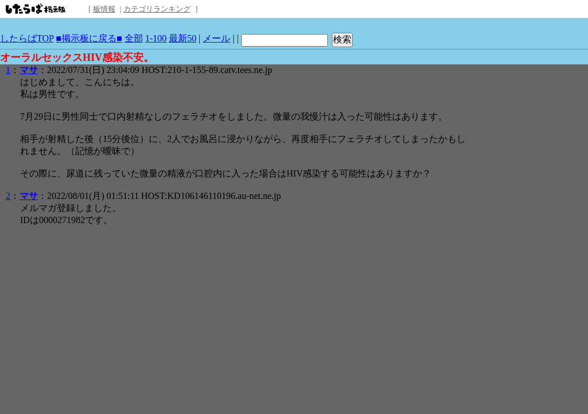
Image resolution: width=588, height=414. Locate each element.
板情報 (104, 9)
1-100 (156, 38)
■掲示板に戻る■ (89, 38)
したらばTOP (26, 38)
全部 (134, 38)
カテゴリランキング (157, 9)
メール (216, 38)
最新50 (182, 38)
